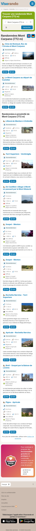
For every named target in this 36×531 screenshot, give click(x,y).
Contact (3, 510)
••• (1, 9)
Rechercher (27, 27)
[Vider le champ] (27, 22)
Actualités (4, 503)
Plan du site (5, 496)
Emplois (4, 499)
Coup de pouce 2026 (9, 506)
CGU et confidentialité (8, 492)
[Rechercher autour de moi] (31, 22)
